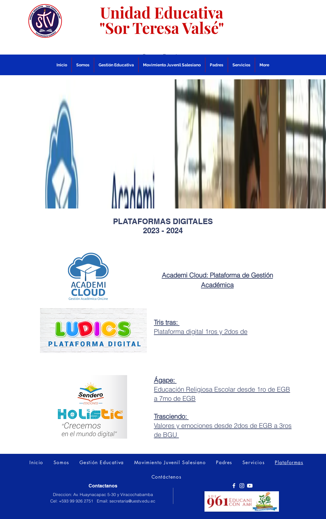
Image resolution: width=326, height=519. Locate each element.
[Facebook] (234, 485)
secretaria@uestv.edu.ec (132, 501)
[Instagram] (242, 485)
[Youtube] (250, 485)
